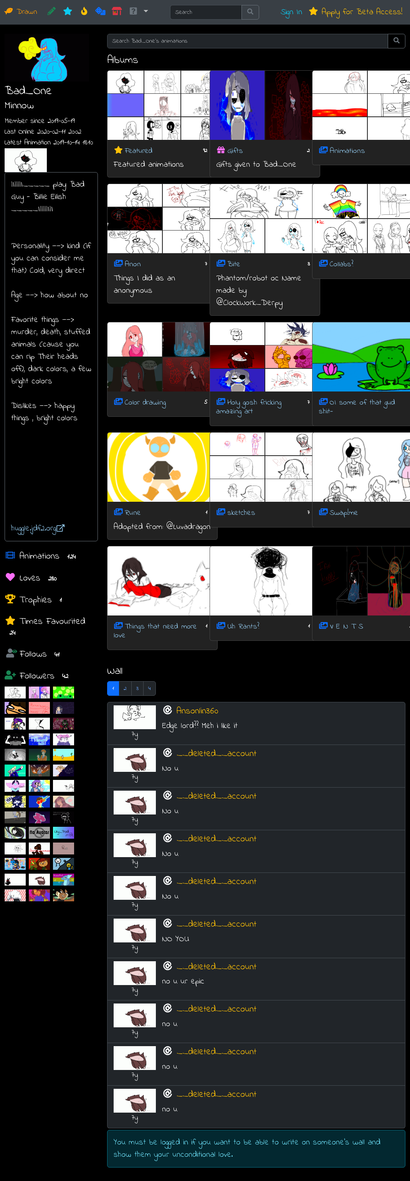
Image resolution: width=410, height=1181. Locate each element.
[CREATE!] (51, 12)
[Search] (206, 12)
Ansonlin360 (197, 711)
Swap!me (344, 513)
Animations (347, 150)
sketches (241, 513)
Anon (133, 264)
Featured (138, 150)
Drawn (21, 12)
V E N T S (346, 626)
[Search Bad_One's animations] (247, 41)
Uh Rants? (243, 626)
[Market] (117, 12)
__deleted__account (216, 753)
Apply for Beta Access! (355, 12)
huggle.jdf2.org (38, 528)
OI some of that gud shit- (357, 407)
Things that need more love (155, 631)
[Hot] (84, 12)
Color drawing (145, 402)
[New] (68, 12)
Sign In (291, 12)
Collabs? (341, 264)
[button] (138, 12)
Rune (133, 513)
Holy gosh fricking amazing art (248, 407)
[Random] (100, 12)
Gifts (235, 150)
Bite (233, 264)
